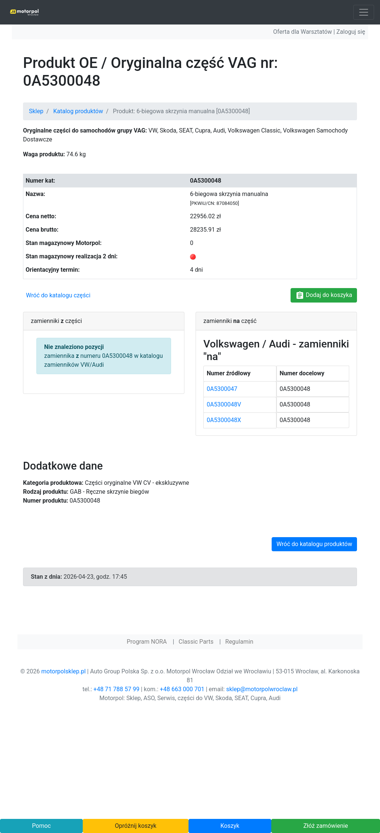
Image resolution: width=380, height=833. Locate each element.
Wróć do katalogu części (58, 295)
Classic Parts (195, 641)
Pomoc (41, 825)
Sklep (36, 111)
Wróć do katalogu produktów (314, 544)
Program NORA (147, 641)
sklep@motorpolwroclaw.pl (261, 689)
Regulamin (239, 641)
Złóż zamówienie (325, 825)
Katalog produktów (78, 111)
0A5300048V (224, 404)
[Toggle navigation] (363, 12)
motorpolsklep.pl (63, 671)
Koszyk (229, 825)
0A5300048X (224, 420)
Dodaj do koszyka (323, 295)
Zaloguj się (350, 31)
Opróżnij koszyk (136, 825)
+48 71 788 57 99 (117, 689)
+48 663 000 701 (182, 689)
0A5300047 (222, 388)
